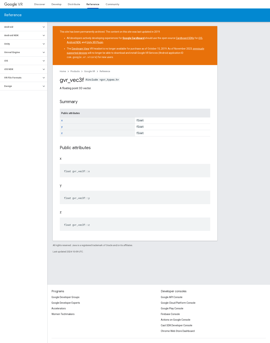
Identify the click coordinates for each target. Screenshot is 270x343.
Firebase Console (170, 314)
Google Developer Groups (65, 297)
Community (112, 4)
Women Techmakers (63, 314)
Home (63, 71)
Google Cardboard (133, 38)
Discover (39, 4)
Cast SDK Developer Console (176, 325)
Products (75, 71)
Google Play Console (172, 308)
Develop (57, 4)
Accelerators (59, 308)
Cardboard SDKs (185, 38)
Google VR (89, 71)
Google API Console (171, 297)
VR (13, 4)
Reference (13, 15)
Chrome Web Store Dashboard (178, 331)
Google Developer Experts (66, 302)
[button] (21, 27)
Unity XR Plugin (94, 42)
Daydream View (80, 48)
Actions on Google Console (175, 319)
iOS (200, 38)
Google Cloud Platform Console (178, 302)
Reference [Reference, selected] (92, 4)
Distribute (74, 4)
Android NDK (74, 42)
